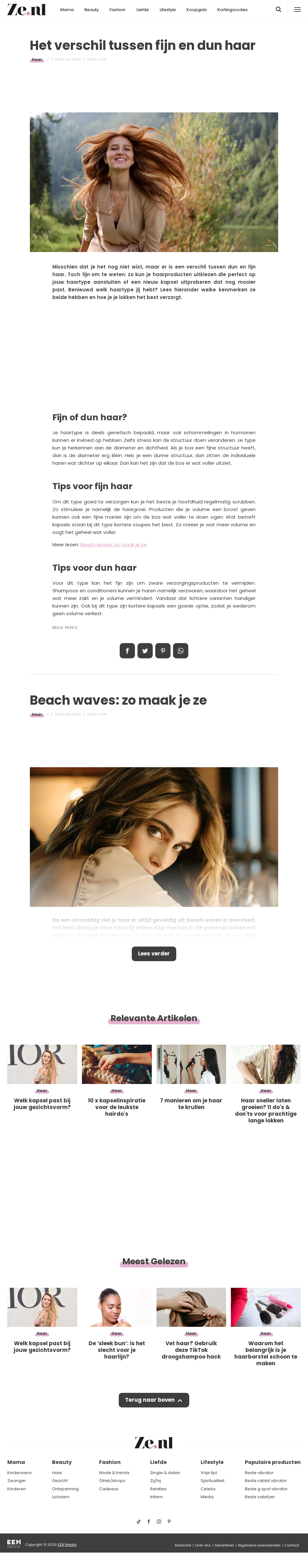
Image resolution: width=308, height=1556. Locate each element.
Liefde (143, 10)
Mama (67, 10)
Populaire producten (273, 1462)
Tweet (145, 650)
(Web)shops (112, 1481)
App (180, 650)
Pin (163, 650)
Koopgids (197, 10)
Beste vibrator (259, 1473)
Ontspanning (65, 1489)
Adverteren (224, 1545)
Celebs (208, 1489)
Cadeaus (108, 1489)
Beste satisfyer (260, 1497)
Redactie (183, 1545)
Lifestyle (168, 10)
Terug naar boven (149, 1401)
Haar (37, 59)
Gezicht (60, 1481)
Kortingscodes (233, 10)
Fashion (117, 10)
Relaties (158, 1489)
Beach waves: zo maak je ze (113, 544)
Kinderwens (19, 1473)
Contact (292, 1545)
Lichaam (61, 1497)
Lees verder (154, 954)
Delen (127, 650)
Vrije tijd (209, 1473)
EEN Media (67, 1544)
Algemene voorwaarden (259, 1545)
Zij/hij (155, 1481)
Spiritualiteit (212, 1481)
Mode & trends (114, 1473)
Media (207, 1497)
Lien (103, 59)
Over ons (203, 1545)
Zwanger (16, 1481)
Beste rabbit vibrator (266, 1481)
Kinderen (16, 1489)
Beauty (91, 10)
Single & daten (165, 1473)
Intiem (156, 1497)
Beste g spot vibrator (266, 1489)
